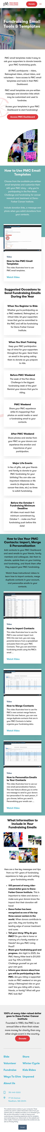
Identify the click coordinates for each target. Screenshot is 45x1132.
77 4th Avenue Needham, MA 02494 (17, 1099)
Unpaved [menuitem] (28, 1076)
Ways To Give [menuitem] (12, 1076)
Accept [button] (22, 1127)
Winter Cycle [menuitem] (31, 1063)
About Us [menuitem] (9, 1083)
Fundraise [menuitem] (10, 1070)
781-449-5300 (14, 1092)
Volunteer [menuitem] (10, 1063)
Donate (32, 4)
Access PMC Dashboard (22, 117)
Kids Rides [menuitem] (29, 1070)
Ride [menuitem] (6, 1056)
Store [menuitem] (26, 1056)
